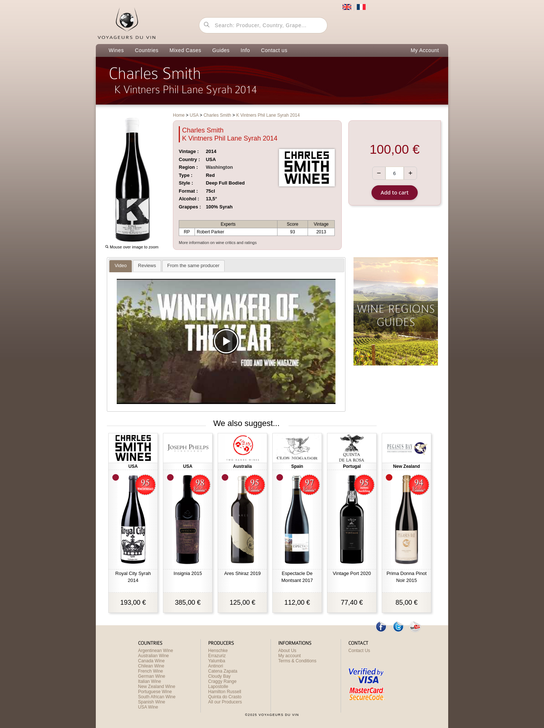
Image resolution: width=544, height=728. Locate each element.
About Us (287, 650)
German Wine (151, 676)
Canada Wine (151, 660)
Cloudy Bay (219, 676)
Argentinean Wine (155, 650)
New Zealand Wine (156, 686)
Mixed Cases (185, 50)
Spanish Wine (151, 702)
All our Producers (225, 702)
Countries (146, 50)
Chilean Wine (151, 666)
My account (289, 655)
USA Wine (148, 707)
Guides (220, 50)
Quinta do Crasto (225, 696)
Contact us (274, 50)
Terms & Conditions (297, 660)
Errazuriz (217, 655)
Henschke (218, 650)
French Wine (150, 671)
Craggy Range (222, 681)
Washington (219, 167)
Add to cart (395, 192)
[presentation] (120, 266)
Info (245, 50)
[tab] (120, 266)
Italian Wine (149, 681)
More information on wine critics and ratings (218, 242)
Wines (116, 50)
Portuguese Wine (155, 691)
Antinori (215, 666)
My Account (425, 50)
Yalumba (216, 660)
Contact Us (359, 650)
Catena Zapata (222, 671)
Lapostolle (218, 686)
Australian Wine (153, 655)
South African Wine (156, 696)
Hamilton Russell (224, 691)
